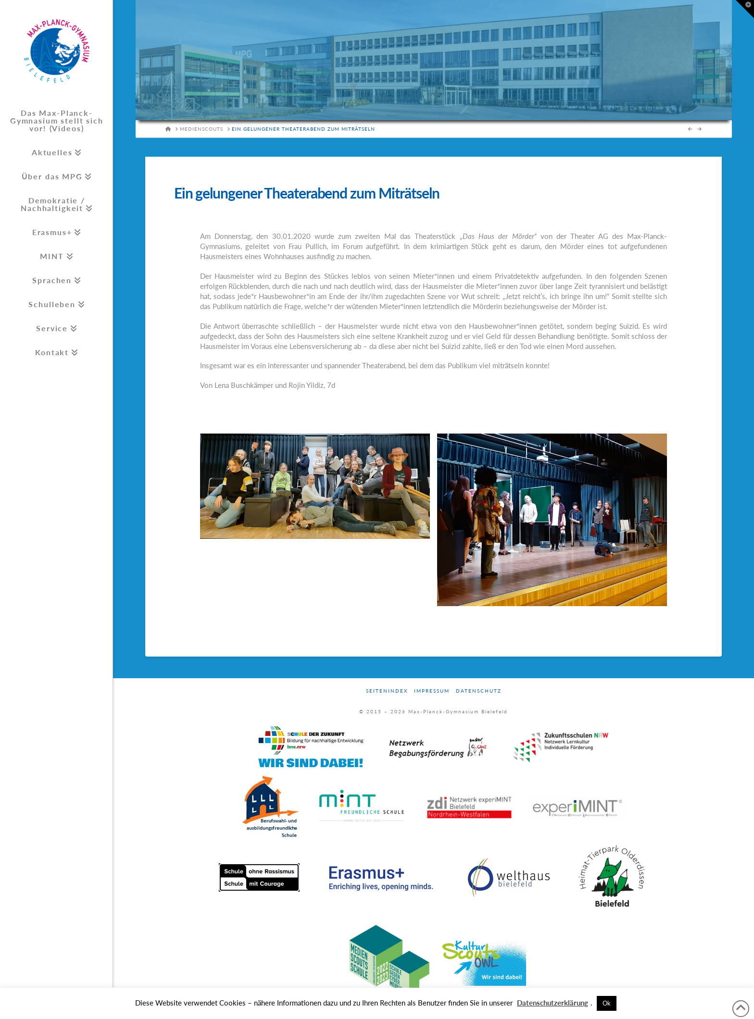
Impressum (432, 691)
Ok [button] (607, 1003)
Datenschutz (479, 691)
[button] (745, 9)
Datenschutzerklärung (552, 1002)
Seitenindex (387, 691)
